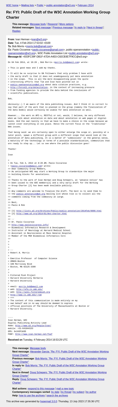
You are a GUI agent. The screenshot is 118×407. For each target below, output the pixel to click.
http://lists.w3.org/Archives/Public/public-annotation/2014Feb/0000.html (59, 211)
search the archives (57, 395)
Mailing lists (27, 5)
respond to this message (41, 388)
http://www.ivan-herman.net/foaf (33, 334)
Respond (53, 24)
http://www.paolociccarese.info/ (30, 225)
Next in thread (95, 27)
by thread (66, 392)
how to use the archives (32, 395)
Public (40, 5)
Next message (43, 27)
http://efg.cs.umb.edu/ (29, 289)
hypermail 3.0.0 (48, 401)
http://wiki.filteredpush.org (33, 292)
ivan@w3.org (39, 39)
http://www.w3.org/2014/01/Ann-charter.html (41, 213)
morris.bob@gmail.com (38, 46)
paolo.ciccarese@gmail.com (48, 49)
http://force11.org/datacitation (29, 87)
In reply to (80, 27)
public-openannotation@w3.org (27, 84)
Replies (16, 31)
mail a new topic (65, 388)
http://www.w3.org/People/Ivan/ (33, 325)
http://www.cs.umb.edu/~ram (26, 295)
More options (66, 24)
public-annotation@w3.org (60, 5)
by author (91, 392)
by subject (78, 392)
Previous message (63, 27)
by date (55, 392)
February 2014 (86, 5)
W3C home (12, 5)
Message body (38, 24)
